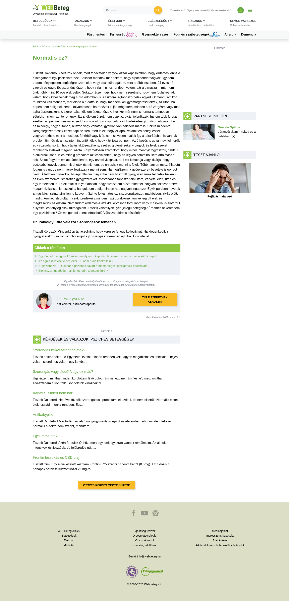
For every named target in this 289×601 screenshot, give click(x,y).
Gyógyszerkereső (197, 10)
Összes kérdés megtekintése (106, 485)
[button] (45, 24)
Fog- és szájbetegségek (196, 34)
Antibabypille (43, 415)
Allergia (230, 34)
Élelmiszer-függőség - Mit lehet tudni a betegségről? (73, 270)
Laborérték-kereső (220, 10)
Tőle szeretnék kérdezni (155, 299)
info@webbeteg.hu (149, 556)
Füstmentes (96, 34)
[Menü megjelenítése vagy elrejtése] (250, 10)
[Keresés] (131, 10)
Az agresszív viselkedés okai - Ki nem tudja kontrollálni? (76, 261)
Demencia (248, 34)
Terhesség (123, 34)
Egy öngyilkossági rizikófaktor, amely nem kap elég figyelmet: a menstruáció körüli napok (98, 256)
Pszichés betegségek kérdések (80, 46)
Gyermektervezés (155, 34)
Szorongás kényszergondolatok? (59, 350)
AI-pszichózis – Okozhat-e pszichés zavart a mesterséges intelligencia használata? (94, 265)
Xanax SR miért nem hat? (53, 393)
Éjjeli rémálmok (45, 436)
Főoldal (37, 46)
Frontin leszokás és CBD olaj (56, 458)
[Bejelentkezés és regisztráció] (240, 10)
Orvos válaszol (51, 46)
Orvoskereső (177, 10)
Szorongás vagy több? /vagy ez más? (63, 372)
